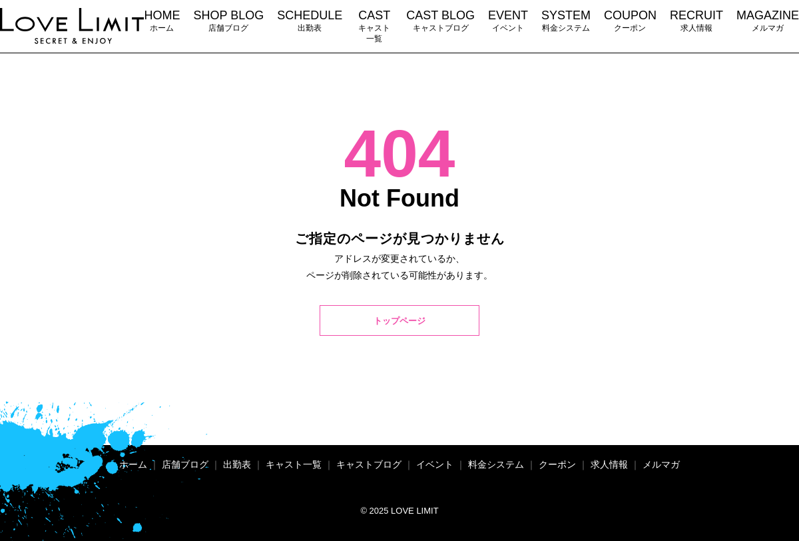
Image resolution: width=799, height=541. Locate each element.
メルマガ (767, 20)
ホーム (162, 20)
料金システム (566, 20)
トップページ (399, 322)
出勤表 (309, 20)
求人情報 (696, 20)
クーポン (630, 20)
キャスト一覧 (374, 25)
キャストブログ (440, 20)
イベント (508, 20)
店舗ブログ (228, 20)
